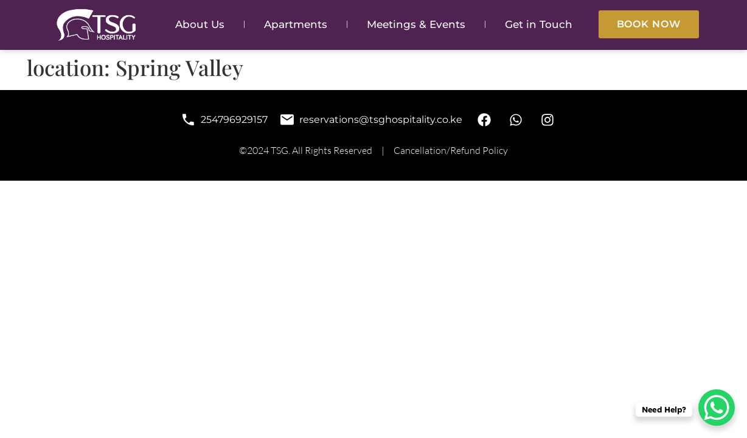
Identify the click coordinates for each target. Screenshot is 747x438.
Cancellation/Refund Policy (451, 150)
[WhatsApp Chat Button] (716, 407)
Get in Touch (538, 24)
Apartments (295, 24)
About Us (199, 24)
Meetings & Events (416, 24)
